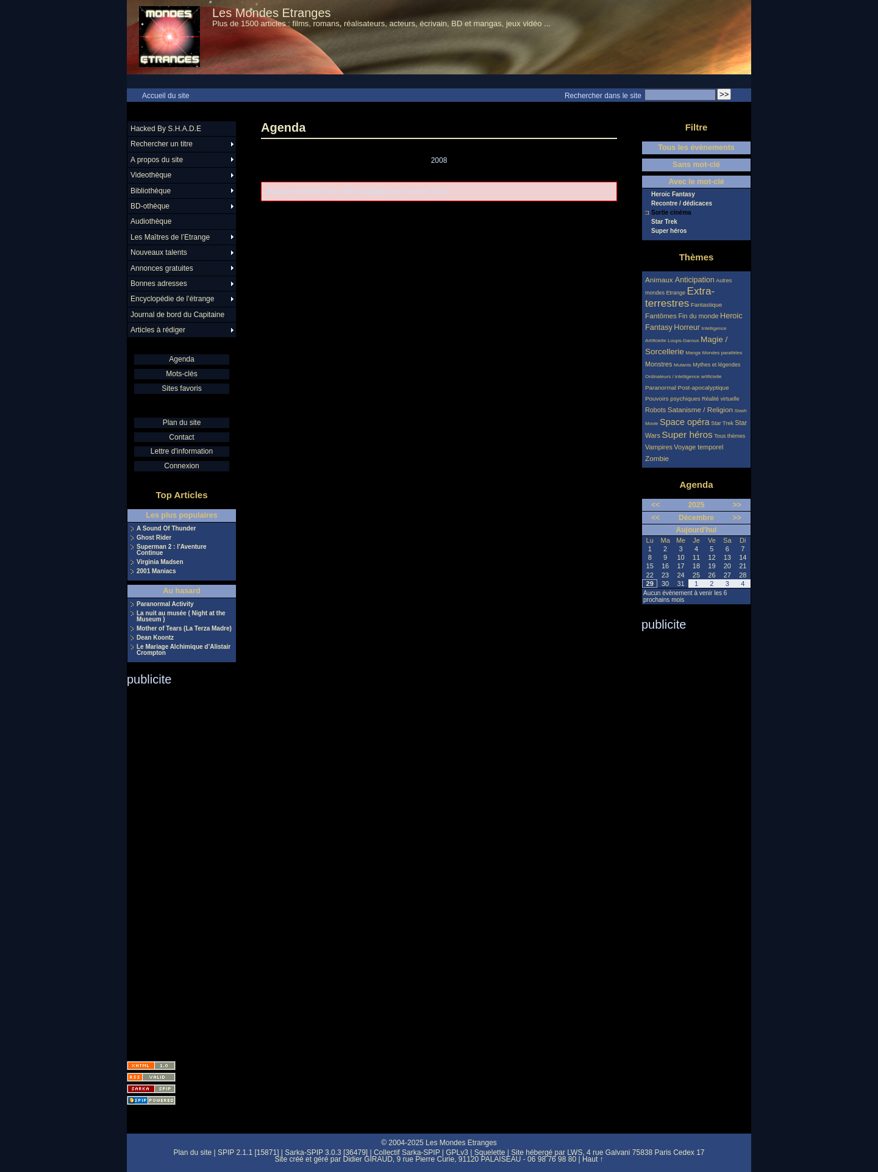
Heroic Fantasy (673, 194)
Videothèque (150, 175)
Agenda (181, 359)
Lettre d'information (182, 451)
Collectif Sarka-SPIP (407, 1152)
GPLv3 (457, 1152)
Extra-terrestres (680, 297)
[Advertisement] (175, 869)
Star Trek (664, 222)
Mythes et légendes (716, 365)
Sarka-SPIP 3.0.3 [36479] (326, 1152)
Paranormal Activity (165, 604)
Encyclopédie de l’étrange (172, 299)
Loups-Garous (683, 340)
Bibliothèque (150, 191)
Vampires (659, 447)
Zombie (657, 458)
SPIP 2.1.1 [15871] (248, 1152)
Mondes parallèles (722, 353)
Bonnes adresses (158, 283)
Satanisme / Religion (700, 409)
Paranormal (660, 387)
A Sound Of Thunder (166, 529)
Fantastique (707, 304)
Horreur (687, 327)
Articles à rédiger (157, 330)
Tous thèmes (729, 436)
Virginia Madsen (160, 562)
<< (655, 505)
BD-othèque (150, 206)
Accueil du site (165, 95)
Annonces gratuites (161, 268)
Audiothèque (150, 221)
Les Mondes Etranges (271, 13)
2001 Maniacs (156, 571)
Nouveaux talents (158, 252)
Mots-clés (181, 374)
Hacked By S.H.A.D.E (165, 128)
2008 (439, 160)
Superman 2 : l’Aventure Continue (172, 550)
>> (737, 505)
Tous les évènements (696, 147)
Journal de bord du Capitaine (177, 314)
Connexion (181, 466)
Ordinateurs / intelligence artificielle (683, 376)
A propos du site (156, 159)
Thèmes (696, 257)
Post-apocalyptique (703, 387)
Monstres (658, 364)
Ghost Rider (154, 538)
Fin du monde (698, 316)
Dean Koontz (155, 638)
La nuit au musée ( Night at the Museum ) (181, 616)
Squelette (489, 1152)
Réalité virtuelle (721, 399)
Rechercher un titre (161, 144)
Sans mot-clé (696, 164)
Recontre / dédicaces (681, 204)
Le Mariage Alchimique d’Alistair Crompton (183, 650)
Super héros (669, 231)
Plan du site (182, 422)
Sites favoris (181, 388)
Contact (181, 437)
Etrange (676, 293)
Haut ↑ (593, 1159)
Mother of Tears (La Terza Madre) (184, 629)
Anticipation (695, 280)
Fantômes (661, 316)
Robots (655, 409)
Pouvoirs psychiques (673, 398)
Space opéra (685, 422)
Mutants (682, 365)
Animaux (660, 280)
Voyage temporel (698, 447)
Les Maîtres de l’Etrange (170, 237)
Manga (693, 353)
